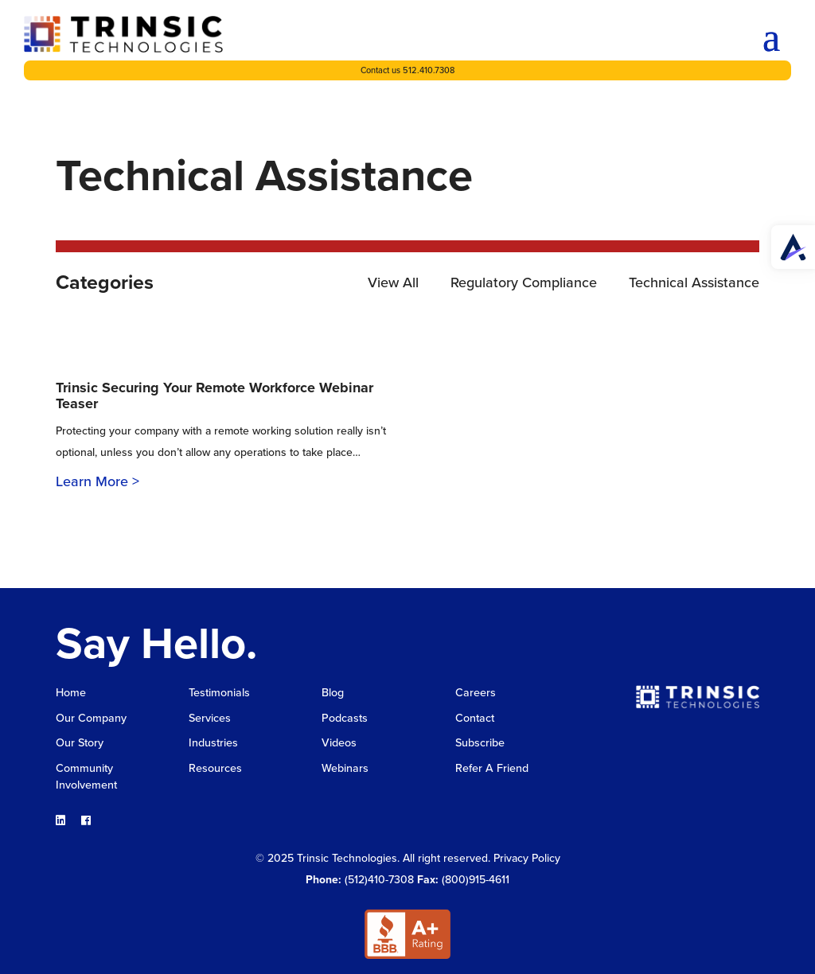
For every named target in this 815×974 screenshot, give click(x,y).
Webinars (345, 767)
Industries (213, 743)
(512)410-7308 (379, 878)
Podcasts (344, 718)
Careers (475, 693)
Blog (333, 693)
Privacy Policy (526, 856)
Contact (474, 718)
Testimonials (218, 693)
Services (210, 718)
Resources (215, 767)
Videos (339, 743)
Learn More (92, 481)
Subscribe (480, 743)
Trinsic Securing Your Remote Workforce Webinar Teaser (214, 395)
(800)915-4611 (475, 878)
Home (70, 693)
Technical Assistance (694, 282)
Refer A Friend (491, 767)
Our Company (90, 718)
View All (393, 282)
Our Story (79, 743)
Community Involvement (85, 776)
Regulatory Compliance (523, 282)
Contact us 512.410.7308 (407, 70)
